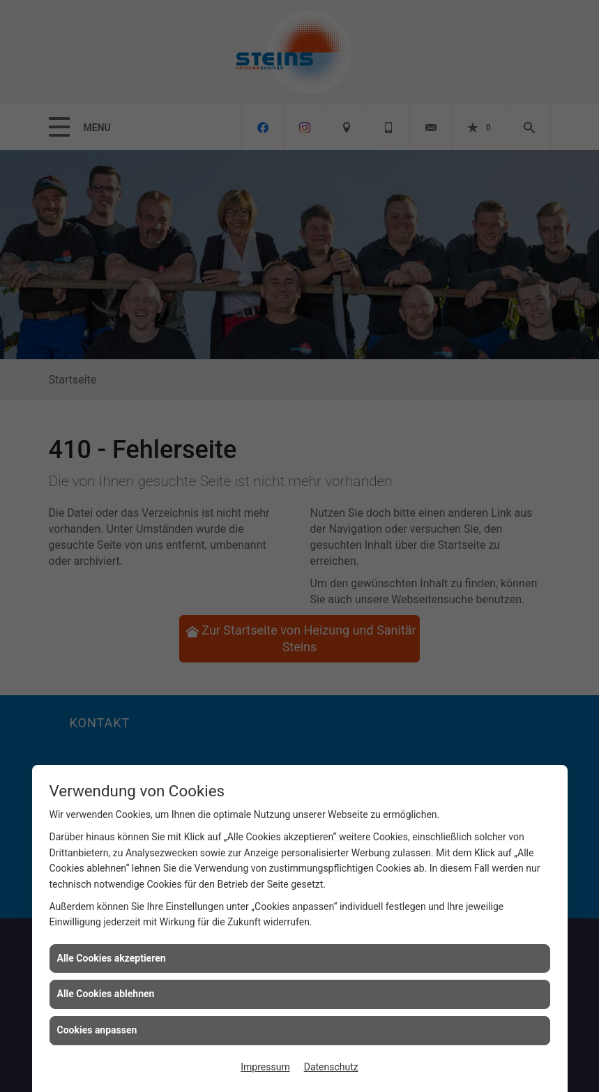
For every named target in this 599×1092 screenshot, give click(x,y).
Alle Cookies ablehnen (106, 993)
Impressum (265, 1066)
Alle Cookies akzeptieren (111, 958)
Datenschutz (331, 1066)
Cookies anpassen (97, 1030)
